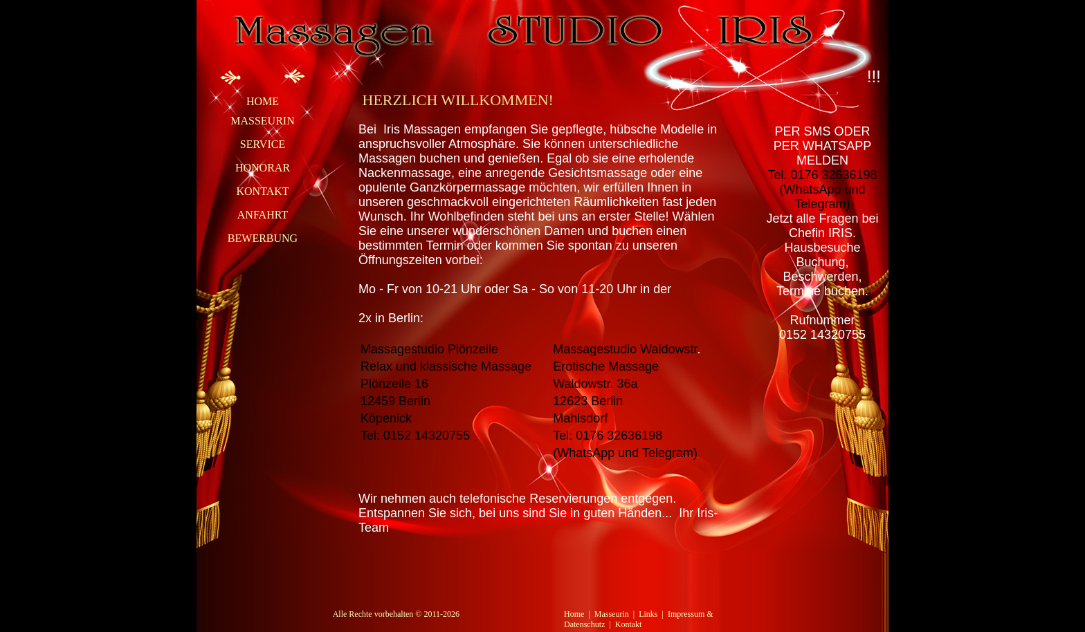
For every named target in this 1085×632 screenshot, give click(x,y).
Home (262, 101)
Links (648, 614)
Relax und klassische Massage (446, 366)
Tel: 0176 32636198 (607, 436)
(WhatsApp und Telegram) (625, 453)
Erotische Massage (606, 366)
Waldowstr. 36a (595, 384)
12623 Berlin (588, 401)
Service (262, 144)
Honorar (262, 168)
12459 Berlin (395, 401)
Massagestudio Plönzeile (429, 349)
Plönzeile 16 (394, 384)
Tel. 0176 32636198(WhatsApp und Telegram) (822, 189)
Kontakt (262, 191)
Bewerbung (263, 238)
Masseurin (262, 121)
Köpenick (386, 418)
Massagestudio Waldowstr (625, 349)
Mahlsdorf (580, 418)
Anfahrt (262, 215)
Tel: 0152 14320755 (415, 436)
